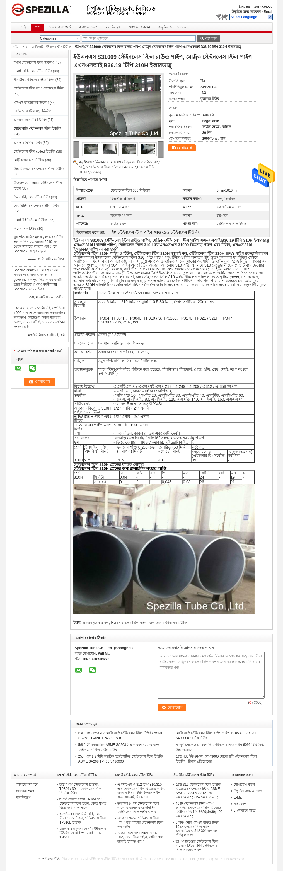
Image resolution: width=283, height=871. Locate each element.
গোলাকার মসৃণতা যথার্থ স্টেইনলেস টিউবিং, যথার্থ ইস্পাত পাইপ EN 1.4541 (82, 833)
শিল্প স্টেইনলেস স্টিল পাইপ (129, 623)
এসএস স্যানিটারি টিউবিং (30, 120)
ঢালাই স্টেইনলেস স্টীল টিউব (33, 71)
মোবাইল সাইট (245, 810)
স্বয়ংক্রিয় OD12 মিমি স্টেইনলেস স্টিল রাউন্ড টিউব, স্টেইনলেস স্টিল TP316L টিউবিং (83, 818)
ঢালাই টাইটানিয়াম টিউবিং (31, 220)
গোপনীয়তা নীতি (49, 859)
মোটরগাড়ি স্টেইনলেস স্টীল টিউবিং (51, 46)
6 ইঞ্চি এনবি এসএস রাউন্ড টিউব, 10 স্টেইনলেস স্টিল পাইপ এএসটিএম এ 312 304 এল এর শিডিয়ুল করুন (198, 829)
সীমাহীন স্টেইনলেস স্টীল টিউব (34, 80)
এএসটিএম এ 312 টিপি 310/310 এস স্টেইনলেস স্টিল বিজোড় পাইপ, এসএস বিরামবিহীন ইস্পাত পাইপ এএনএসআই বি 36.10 (141, 791)
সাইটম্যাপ (240, 804)
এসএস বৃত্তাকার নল (96, 623)
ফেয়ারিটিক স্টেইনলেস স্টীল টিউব (36, 206)
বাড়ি (24, 27)
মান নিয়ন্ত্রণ (113, 27)
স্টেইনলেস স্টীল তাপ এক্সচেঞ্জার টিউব (39, 88)
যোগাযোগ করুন (139, 27)
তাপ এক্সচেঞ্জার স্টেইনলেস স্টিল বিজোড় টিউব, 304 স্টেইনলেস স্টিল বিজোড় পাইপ (197, 845)
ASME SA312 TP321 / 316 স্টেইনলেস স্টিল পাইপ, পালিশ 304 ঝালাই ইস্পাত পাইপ (140, 837)
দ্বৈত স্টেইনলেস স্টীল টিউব (32, 197)
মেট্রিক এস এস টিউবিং (29, 160)
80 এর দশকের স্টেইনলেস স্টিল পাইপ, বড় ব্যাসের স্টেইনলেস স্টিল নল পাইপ (140, 822)
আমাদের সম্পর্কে (60, 27)
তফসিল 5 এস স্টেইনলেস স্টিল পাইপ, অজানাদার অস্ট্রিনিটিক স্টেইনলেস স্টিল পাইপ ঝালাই (138, 808)
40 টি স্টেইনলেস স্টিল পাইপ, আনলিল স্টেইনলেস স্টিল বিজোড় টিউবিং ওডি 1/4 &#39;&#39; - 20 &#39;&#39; (199, 810)
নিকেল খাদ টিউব (25, 229)
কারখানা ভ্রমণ (88, 27)
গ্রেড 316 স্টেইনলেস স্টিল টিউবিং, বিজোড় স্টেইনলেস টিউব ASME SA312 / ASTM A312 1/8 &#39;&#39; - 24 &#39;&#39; (199, 791)
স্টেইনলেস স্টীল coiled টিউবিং (34, 151)
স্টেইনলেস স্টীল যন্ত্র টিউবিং (32, 111)
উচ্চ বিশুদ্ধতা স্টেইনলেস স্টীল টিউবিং (39, 169)
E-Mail (238, 797)
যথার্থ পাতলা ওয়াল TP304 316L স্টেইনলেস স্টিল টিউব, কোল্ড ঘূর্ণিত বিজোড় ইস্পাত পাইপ (83, 803)
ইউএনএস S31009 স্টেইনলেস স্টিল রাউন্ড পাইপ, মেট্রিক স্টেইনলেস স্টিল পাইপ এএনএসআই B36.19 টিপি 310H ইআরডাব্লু (120, 167)
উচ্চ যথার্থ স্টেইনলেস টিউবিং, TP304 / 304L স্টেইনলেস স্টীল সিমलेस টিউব (80, 789)
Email (267, 12)
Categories (48, 38)
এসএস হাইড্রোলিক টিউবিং (31, 103)
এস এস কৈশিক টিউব (28, 143)
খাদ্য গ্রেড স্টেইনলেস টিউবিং (168, 623)
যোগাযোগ (184, 148)
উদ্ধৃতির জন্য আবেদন (246, 12)
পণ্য (37, 27)
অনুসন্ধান (210, 38)
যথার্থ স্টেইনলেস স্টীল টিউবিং (34, 62)
